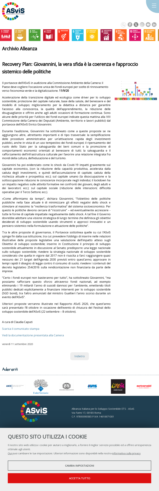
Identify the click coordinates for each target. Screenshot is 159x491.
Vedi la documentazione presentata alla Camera (33, 335)
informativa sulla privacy (126, 453)
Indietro (79, 356)
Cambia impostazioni (79, 465)
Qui (10, 453)
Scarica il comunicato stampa (20, 329)
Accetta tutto (79, 478)
